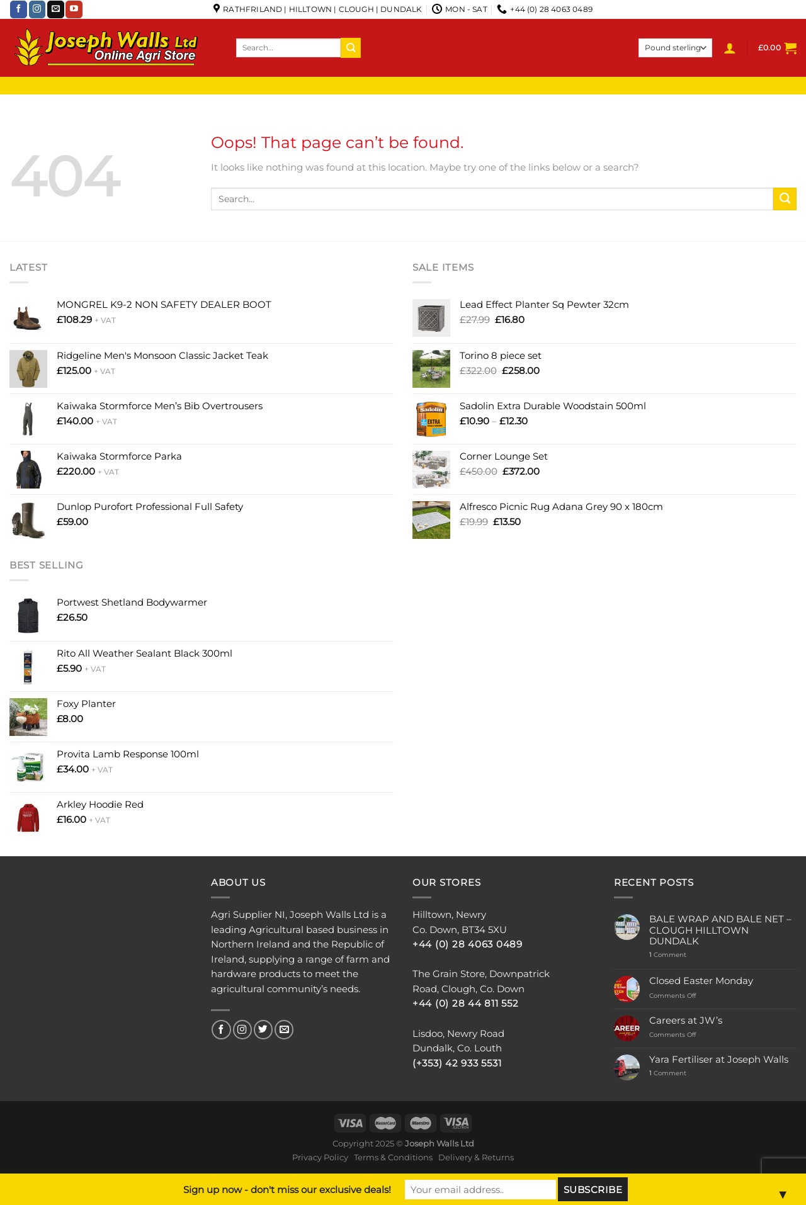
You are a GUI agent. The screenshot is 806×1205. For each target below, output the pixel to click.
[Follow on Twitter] (263, 1029)
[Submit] (351, 47)
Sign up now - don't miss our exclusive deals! (287, 1190)
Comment (667, 955)
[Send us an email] (55, 9)
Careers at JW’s (685, 1020)
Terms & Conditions (393, 1157)
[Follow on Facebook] (18, 9)
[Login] (730, 48)
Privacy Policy (320, 1157)
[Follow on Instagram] (37, 9)
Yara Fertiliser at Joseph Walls (718, 1060)
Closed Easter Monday (701, 981)
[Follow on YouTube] (73, 9)
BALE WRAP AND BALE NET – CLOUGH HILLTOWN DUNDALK (720, 930)
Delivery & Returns (476, 1157)
